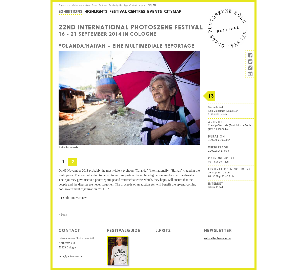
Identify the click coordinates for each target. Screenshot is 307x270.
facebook (250, 54)
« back (63, 214)
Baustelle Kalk (215, 187)
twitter (250, 62)
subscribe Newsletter (217, 238)
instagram (250, 68)
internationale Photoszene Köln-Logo (227, 28)
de (149, 5)
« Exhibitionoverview (73, 197)
